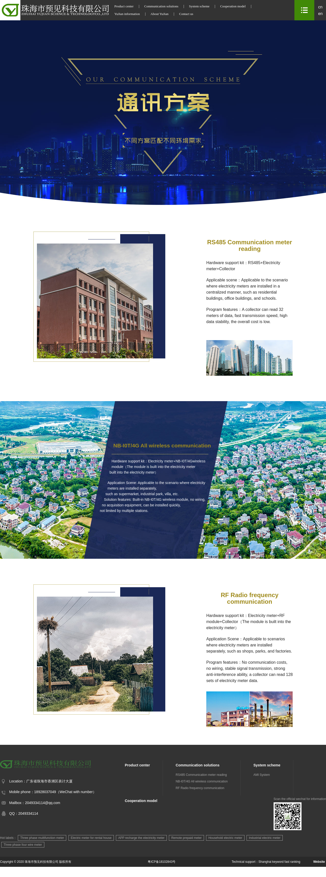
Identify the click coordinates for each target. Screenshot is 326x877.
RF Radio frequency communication (200, 788)
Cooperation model (233, 6)
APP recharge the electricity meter (141, 838)
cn (320, 7)
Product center (123, 6)
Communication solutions (161, 6)
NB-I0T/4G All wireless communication (202, 781)
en (320, 13)
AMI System (261, 775)
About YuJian (160, 14)
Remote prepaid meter (186, 838)
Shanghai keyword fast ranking (279, 862)
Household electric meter (225, 838)
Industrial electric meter (264, 838)
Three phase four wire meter (23, 844)
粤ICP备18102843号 (161, 862)
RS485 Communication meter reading (201, 775)
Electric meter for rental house (91, 838)
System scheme (199, 6)
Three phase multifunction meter (42, 838)
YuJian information (127, 14)
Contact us (186, 14)
